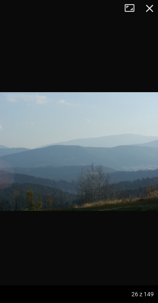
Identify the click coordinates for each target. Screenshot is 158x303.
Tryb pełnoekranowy (132, 8)
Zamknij (149, 8)
